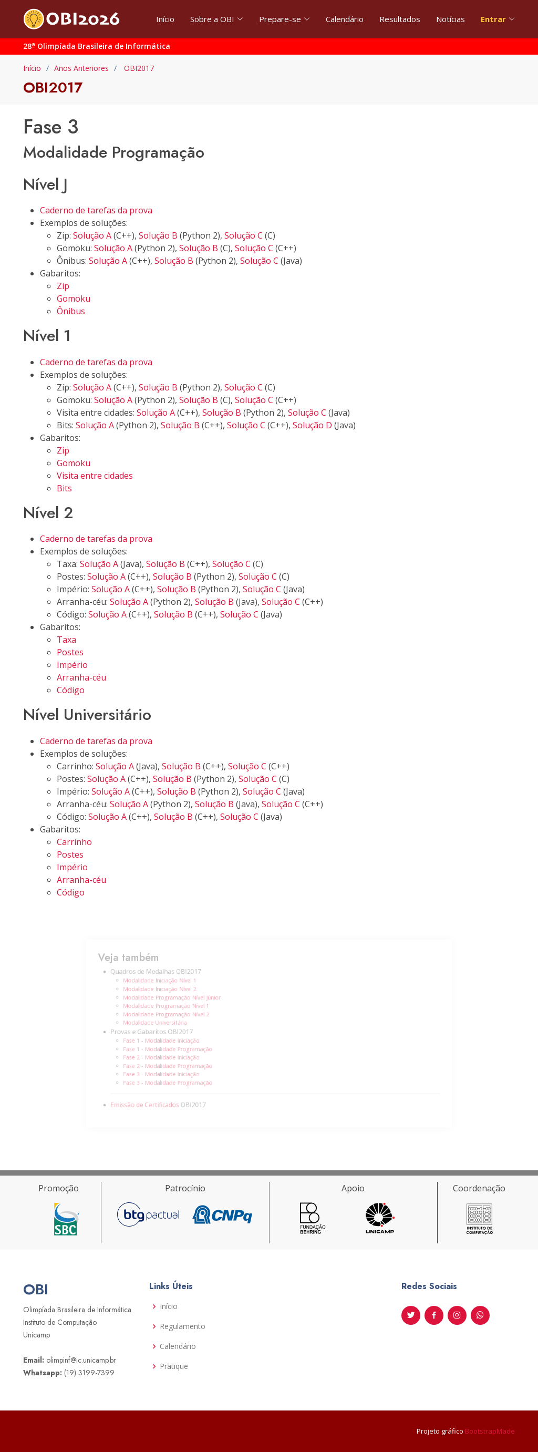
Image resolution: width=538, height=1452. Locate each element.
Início (165, 19)
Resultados (399, 19)
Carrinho (74, 842)
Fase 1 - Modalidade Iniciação (179, 1039)
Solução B (158, 235)
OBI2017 (138, 68)
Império (72, 665)
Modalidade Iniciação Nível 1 (177, 989)
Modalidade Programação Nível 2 (183, 1017)
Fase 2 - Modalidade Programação (184, 1060)
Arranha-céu (81, 677)
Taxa (66, 639)
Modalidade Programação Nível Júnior (188, 1003)
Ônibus (71, 311)
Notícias (450, 19)
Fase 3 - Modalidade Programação (184, 1075)
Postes (70, 652)
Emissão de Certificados (165, 1093)
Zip (63, 286)
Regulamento (182, 1326)
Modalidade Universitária (173, 1024)
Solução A (92, 235)
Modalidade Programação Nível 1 (183, 1010)
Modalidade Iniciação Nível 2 (177, 996)
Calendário (345, 19)
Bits (64, 488)
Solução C (243, 235)
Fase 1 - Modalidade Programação (184, 1046)
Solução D (312, 425)
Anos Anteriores (81, 68)
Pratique (174, 1366)
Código (71, 690)
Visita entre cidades (95, 475)
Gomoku (73, 298)
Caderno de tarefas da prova (96, 210)
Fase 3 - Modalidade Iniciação (179, 1067)
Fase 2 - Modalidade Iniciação (179, 1054)
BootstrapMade (490, 1431)
